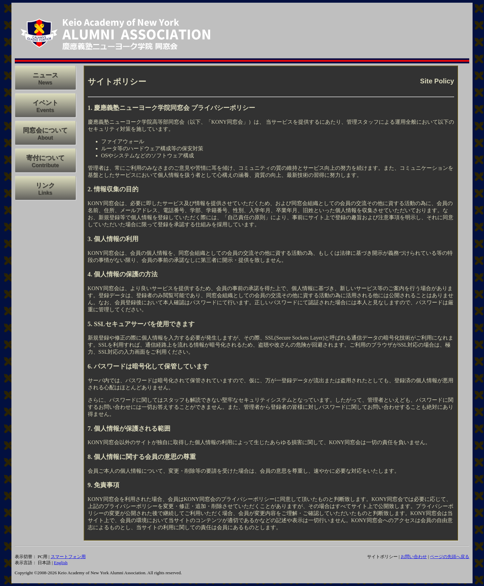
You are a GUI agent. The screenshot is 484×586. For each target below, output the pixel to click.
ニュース (45, 75)
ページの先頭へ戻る (449, 556)
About (45, 138)
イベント (45, 102)
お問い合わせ (414, 556)
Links (45, 193)
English (61, 562)
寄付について (45, 157)
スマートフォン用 (68, 556)
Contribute (45, 165)
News (45, 82)
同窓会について (45, 130)
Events (45, 110)
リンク (45, 185)
